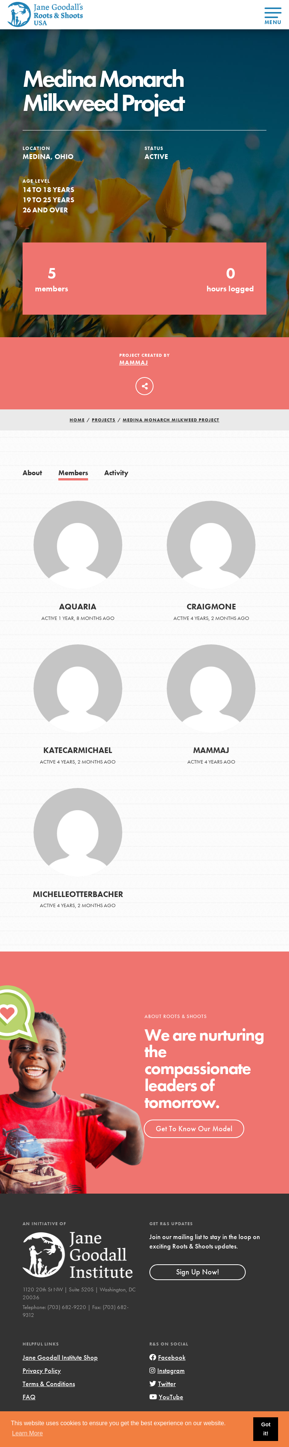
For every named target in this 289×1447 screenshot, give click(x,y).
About (32, 472)
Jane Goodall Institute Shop (60, 1357)
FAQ (29, 1396)
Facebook (167, 1357)
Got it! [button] (266, 1428)
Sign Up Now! (197, 1272)
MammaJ (133, 363)
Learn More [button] (27, 1433)
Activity (116, 472)
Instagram (167, 1370)
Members (73, 472)
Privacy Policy (42, 1370)
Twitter (162, 1383)
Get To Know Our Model (194, 1128)
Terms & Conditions (49, 1383)
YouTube (166, 1396)
